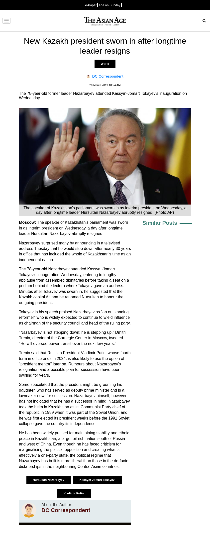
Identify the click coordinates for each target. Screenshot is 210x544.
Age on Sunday (109, 5)
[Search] (204, 21)
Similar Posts (159, 223)
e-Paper (91, 5)
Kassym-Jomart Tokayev (97, 480)
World (105, 64)
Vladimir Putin (74, 493)
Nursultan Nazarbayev (49, 480)
